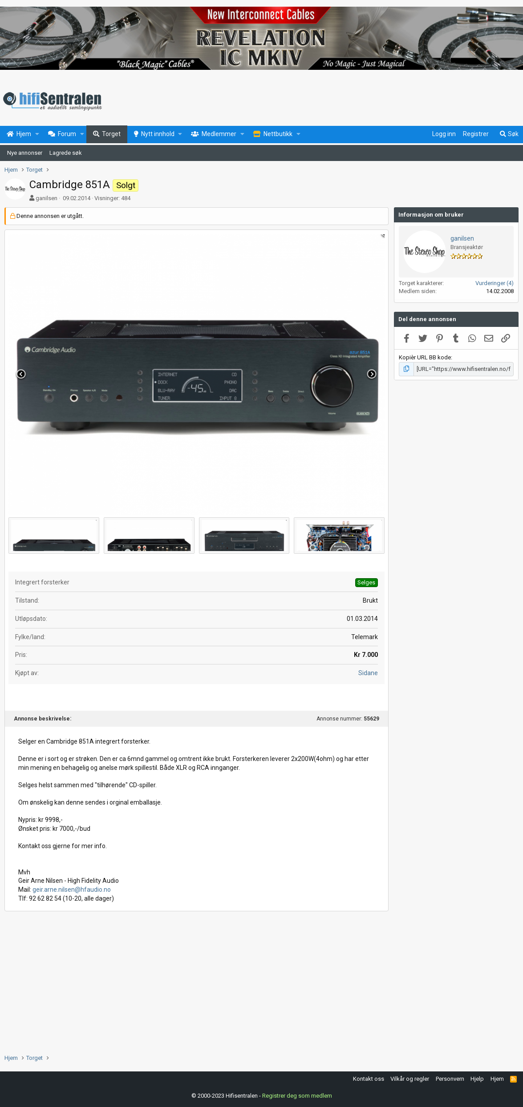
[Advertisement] (196, 982)
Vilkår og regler (409, 1078)
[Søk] (508, 134)
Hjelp (477, 1078)
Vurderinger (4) (494, 283)
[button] (37, 134)
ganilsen (46, 198)
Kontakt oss (368, 1078)
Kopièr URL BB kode (425, 357)
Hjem (497, 1078)
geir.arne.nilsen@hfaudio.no (71, 889)
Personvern (450, 1078)
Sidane (368, 672)
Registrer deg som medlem (297, 1095)
